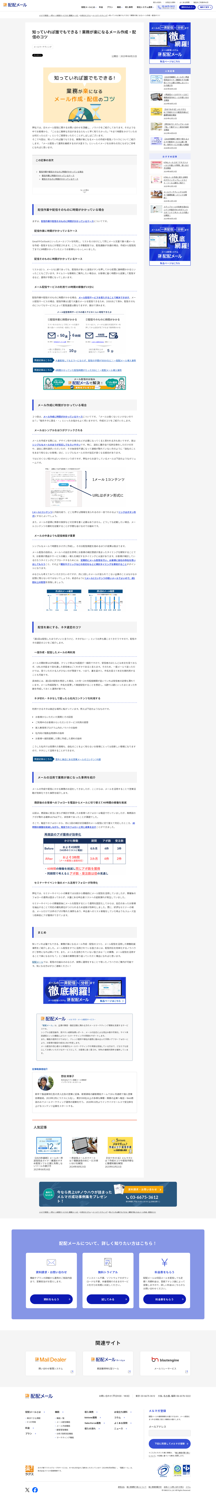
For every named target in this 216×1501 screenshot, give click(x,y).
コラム (117, 1417)
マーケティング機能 (65, 1437)
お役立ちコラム (85, 15)
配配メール (37, 962)
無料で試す (205, 7)
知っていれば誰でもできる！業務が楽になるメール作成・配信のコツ (134, 15)
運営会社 (121, 1487)
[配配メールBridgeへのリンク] (108, 1363)
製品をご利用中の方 (201, 2)
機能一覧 (60, 1418)
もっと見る (84, 190)
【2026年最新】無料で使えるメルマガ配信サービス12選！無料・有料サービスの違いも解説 (176, 142)
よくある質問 (184, 2)
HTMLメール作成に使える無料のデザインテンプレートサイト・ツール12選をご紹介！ (176, 180)
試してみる (108, 1299)
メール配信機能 (63, 1422)
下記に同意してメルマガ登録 (170, 1443)
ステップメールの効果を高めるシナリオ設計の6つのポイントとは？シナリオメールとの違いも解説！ (176, 211)
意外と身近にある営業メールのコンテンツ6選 (78, 759)
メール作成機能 (63, 1426)
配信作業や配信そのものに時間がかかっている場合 (61, 171)
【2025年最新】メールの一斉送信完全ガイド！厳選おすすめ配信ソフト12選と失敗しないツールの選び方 (48, 1162)
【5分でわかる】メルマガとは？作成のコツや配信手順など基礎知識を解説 (119, 1160)
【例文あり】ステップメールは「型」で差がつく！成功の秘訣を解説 (176, 127)
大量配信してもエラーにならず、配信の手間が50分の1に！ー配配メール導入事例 (95, 360)
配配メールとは (88, 7)
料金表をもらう (165, 1299)
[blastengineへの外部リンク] (165, 1363)
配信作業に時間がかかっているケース (58, 175)
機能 (119, 7)
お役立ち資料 (170, 2)
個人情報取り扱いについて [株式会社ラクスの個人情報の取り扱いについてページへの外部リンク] (136, 1487)
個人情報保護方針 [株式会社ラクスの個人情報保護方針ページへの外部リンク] (155, 1487)
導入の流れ (157, 2)
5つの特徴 (31, 1422)
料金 (101, 7)
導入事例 (129, 7)
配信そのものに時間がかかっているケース (60, 179)
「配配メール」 (47, 1025)
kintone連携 (91, 1417)
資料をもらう (187, 7)
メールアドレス (157, 1426)
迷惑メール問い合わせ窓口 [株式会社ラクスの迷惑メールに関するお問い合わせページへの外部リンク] (174, 1487)
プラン (110, 7)
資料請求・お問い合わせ (142, 1189)
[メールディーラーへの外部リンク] (50, 1363)
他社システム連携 (144, 7)
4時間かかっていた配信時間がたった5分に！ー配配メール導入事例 (88, 370)
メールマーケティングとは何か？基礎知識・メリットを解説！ (175, 195)
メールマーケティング (99, 15)
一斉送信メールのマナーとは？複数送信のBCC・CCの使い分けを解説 (83, 1160)
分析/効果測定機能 (65, 1434)
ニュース (118, 1428)
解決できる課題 (33, 1418)
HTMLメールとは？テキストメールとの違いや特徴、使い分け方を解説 (176, 165)
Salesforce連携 (93, 1423)
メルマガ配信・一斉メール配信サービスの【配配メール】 (59, 15)
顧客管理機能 (62, 1430)
